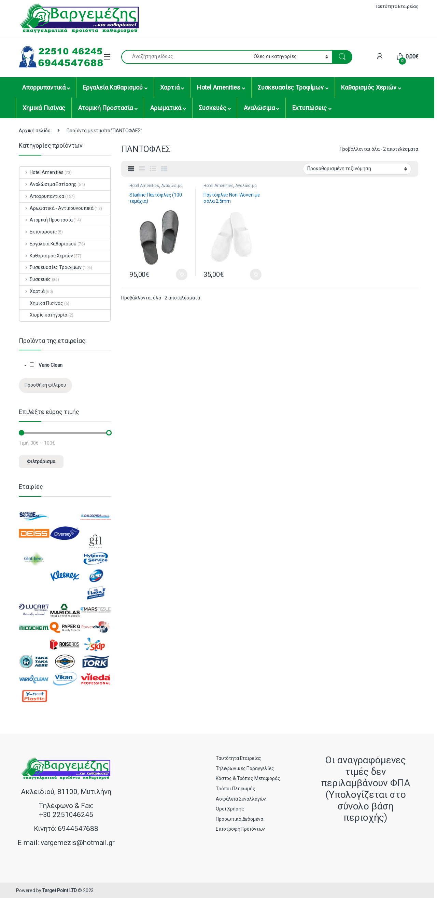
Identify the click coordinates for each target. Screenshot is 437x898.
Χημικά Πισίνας (44, 107)
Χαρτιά (169, 87)
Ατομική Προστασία (105, 107)
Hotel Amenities (218, 87)
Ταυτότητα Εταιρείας (397, 6)
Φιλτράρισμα (41, 461)
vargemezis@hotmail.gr (78, 843)
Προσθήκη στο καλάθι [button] (181, 274)
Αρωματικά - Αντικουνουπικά (56, 208)
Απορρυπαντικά (43, 87)
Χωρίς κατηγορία (43, 315)
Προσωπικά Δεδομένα (239, 819)
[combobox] (185, 57)
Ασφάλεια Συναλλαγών (241, 799)
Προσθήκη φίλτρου (45, 385)
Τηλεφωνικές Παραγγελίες (245, 768)
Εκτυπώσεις (309, 107)
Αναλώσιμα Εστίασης (47, 184)
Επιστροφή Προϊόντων (240, 829)
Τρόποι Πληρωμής (235, 788)
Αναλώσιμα (259, 107)
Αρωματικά (165, 107)
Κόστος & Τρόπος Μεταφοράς (248, 778)
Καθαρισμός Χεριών (368, 87)
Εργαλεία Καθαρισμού (113, 87)
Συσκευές (212, 107)
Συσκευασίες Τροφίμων (291, 87)
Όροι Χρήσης (230, 809)
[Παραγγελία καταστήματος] (357, 169)
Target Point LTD (59, 890)
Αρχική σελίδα (35, 130)
